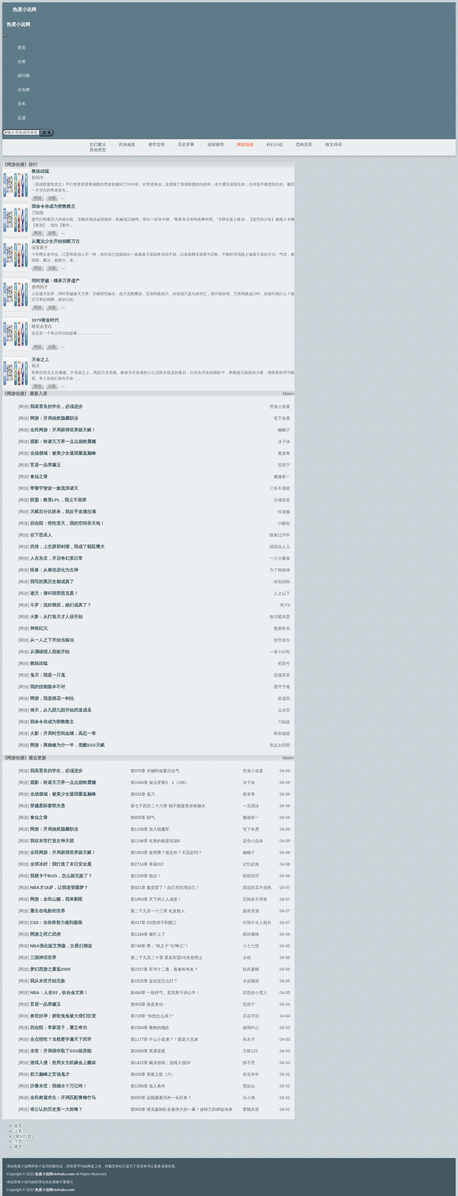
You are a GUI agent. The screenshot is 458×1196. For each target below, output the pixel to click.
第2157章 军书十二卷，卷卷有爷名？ (164, 969)
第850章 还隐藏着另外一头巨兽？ (161, 1097)
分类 (22, 61)
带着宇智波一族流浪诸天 (54, 487)
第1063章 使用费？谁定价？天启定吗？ (166, 852)
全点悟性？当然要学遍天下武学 (60, 1038)
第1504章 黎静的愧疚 (150, 1027)
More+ (288, 393)
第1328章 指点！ (146, 875)
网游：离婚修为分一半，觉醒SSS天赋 (67, 744)
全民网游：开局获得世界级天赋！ (63, 429)
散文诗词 (333, 144)
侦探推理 (215, 144)
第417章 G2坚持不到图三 (154, 922)
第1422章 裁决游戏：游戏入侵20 (160, 1062)
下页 (18, 1141)
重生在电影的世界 (47, 910)
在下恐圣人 (41, 534)
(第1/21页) (23, 1136)
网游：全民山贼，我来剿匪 (56, 898)
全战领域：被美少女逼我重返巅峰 (63, 452)
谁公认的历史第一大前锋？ (56, 1108)
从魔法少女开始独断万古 (56, 240)
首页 (22, 47)
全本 (22, 103)
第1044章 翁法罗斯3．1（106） (160, 782)
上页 (18, 1130)
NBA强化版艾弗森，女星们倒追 (61, 945)
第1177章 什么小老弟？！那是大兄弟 (164, 1039)
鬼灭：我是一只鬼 (47, 674)
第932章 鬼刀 (143, 793)
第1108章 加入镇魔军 (150, 829)
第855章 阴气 (143, 817)
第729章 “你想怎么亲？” (152, 1015)
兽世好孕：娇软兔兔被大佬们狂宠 (63, 1015)
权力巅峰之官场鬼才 (50, 1073)
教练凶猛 (40, 170)
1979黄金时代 (45, 319)
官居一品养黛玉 (45, 464)
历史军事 (186, 144)
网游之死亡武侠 (45, 933)
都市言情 (156, 144)
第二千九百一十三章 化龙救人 (158, 910)
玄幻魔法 (97, 144)
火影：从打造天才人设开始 (56, 616)
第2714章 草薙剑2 (147, 864)
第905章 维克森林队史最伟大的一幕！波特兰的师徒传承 (182, 1109)
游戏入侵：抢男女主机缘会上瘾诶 (63, 1062)
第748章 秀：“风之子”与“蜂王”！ (160, 945)
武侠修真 (127, 144)
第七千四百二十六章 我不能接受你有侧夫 (168, 805)
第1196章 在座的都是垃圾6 (155, 840)
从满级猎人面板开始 (50, 651)
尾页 (18, 1146)
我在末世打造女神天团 (52, 840)
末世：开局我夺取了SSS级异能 (60, 1050)
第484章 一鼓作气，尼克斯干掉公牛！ (165, 992)
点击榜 (24, 89)
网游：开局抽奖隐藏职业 (54, 417)
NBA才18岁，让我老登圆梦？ (59, 887)
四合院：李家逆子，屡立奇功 (58, 1027)
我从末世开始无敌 (47, 980)
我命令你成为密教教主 (53, 205)
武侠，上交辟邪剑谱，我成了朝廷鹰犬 (67, 546)
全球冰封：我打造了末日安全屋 (60, 863)
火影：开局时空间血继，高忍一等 (63, 732)
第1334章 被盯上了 (148, 934)
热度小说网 (24, 9)
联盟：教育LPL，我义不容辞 (58, 499)
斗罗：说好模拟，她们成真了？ (60, 604)
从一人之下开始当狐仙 (52, 639)
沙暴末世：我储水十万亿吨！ (58, 1085)
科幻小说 (274, 144)
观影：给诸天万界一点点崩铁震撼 (63, 441)
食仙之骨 (39, 476)
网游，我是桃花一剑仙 (52, 697)
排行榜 (24, 75)
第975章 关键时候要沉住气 (155, 770)
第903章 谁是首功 (147, 1004)
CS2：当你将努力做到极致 (56, 922)
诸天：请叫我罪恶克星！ (54, 592)
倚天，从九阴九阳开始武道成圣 (60, 709)
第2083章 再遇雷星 (148, 1050)
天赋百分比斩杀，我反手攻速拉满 (63, 511)
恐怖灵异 (304, 144)
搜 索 (46, 132)
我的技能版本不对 (47, 686)
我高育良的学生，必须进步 (56, 406)
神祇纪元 (39, 627)
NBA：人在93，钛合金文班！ (59, 992)
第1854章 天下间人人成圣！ (156, 899)
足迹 (22, 117)
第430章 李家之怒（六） (153, 1074)
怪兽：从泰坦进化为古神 (54, 569)
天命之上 (40, 359)
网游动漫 (245, 144)
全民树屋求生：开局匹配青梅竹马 (63, 1097)
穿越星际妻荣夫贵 (47, 805)
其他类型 (98, 149)
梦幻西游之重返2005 (50, 968)
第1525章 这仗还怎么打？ (154, 980)
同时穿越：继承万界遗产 (56, 280)
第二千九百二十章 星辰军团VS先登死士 (167, 957)
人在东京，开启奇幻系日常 (56, 557)
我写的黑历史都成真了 (52, 581)
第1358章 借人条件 (148, 1085)
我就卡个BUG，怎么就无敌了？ (61, 875)
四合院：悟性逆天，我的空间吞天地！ (67, 522)
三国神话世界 (43, 957)
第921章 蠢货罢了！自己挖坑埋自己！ (165, 887)
